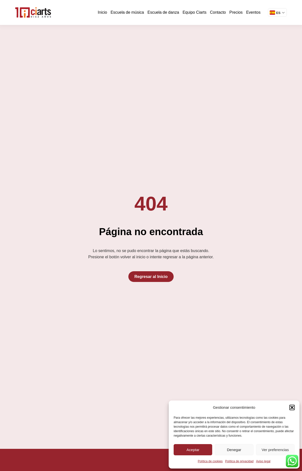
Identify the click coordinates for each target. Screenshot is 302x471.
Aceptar (193, 450)
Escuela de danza (163, 12)
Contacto (218, 12)
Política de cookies (210, 461)
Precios (236, 12)
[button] (292, 407)
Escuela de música (127, 12)
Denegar (234, 450)
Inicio (102, 12)
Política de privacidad (239, 461)
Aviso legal (263, 461)
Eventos (253, 12)
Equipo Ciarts (194, 12)
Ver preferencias (275, 450)
